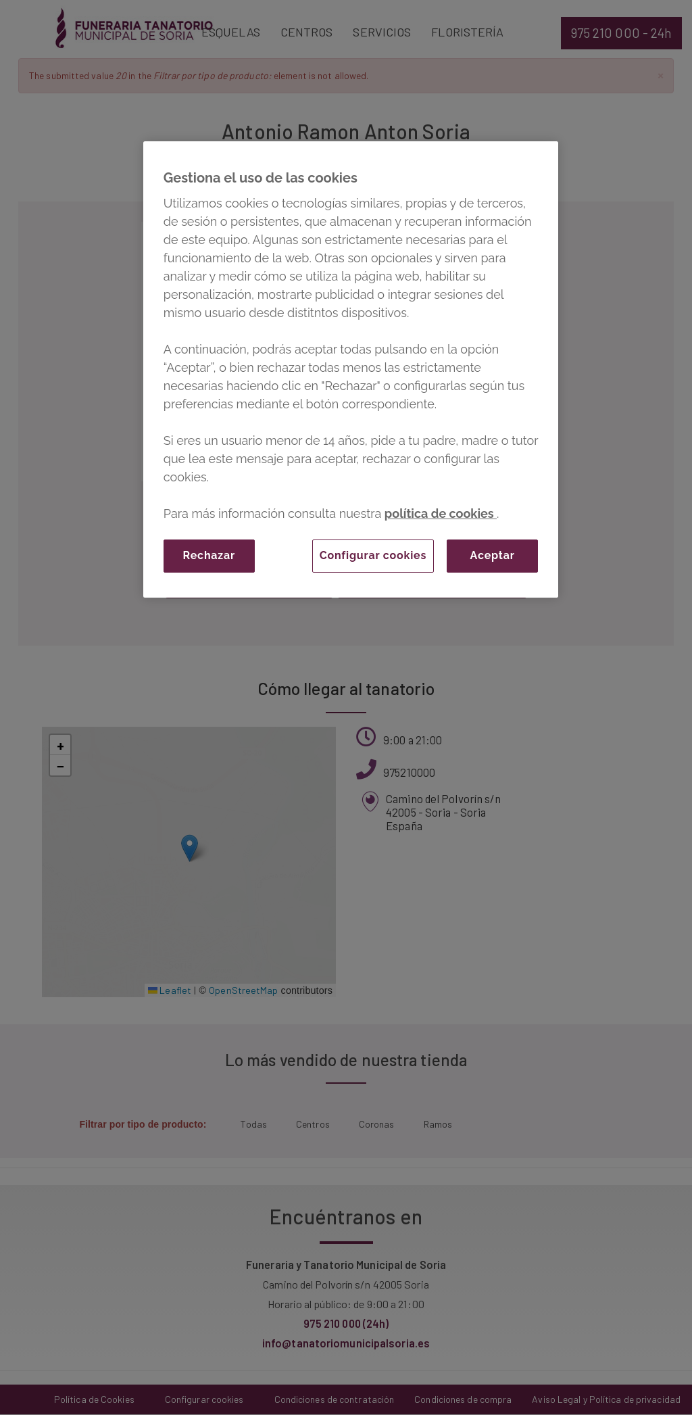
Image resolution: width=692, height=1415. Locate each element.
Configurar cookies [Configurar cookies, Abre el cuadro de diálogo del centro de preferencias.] (373, 555)
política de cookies (441, 513)
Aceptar (492, 555)
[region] (350, 369)
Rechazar (209, 555)
